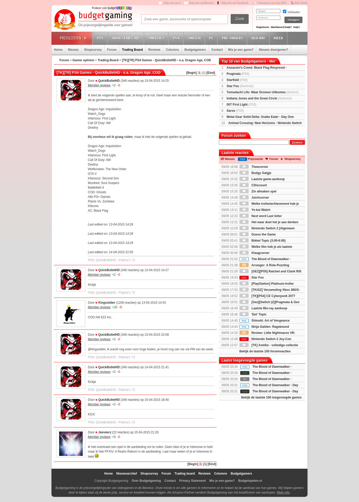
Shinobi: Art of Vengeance (264, 320)
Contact (217, 50)
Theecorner (253, 167)
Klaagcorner (254, 253)
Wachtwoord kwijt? (281, 27)
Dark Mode (301, 3)
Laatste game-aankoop (262, 179)
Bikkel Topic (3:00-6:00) (262, 240)
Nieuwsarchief (126, 473)
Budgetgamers (195, 50)
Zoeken (297, 142)
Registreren (262, 27)
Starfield (237, 80)
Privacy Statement (192, 481)
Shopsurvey (93, 50)
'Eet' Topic (253, 314)
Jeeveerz (104, 432)
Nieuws (73, 50)
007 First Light (241, 104)
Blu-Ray (259, 38)
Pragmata (238, 74)
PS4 (177, 38)
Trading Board (132, 50)
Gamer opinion (83, 60)
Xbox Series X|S (126, 38)
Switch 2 (157, 38)
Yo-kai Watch (254, 210)
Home (58, 50)
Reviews (154, 50)
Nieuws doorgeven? (273, 50)
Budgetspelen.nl (250, 481)
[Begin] (191, 73)
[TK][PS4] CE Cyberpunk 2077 (267, 296)
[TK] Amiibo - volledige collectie (268, 345)
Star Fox (240, 86)
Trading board (184, 473)
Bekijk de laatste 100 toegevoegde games (271, 397)
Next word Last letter (260, 216)
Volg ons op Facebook (234, 3)
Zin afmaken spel (258, 191)
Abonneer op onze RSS (272, 3)
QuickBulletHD (109, 81)
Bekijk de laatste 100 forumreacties (265, 351)
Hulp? (296, 27)
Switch (195, 38)
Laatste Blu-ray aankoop (263, 308)
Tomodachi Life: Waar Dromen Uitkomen (263, 92)
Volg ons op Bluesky (201, 3)
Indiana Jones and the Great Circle (259, 98)
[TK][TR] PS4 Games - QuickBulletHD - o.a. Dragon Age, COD (166, 60)
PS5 (101, 38)
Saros (235, 110)
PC (212, 38)
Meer (279, 38)
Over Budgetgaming (146, 481)
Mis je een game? (241, 50)
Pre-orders (233, 38)
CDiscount (253, 185)
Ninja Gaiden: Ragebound (264, 327)
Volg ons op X (171, 3)
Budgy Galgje (255, 173)
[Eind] (210, 73)
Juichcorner (254, 197)
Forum (112, 50)
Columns (172, 50)
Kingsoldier (106, 302)
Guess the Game (257, 234)
